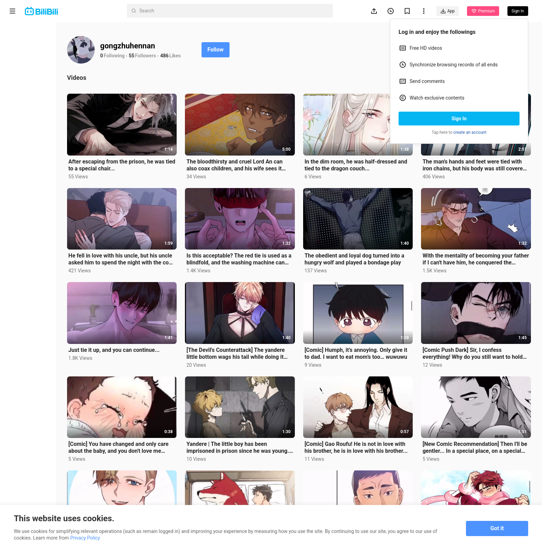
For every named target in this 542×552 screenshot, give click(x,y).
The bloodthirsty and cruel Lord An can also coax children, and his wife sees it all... (263, 160)
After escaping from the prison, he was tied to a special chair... (154, 159)
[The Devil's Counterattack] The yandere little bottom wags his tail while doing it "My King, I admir (257, 337)
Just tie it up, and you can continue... (152, 333)
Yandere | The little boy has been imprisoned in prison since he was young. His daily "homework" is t (257, 426)
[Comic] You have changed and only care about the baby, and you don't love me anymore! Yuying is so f (154, 426)
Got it (497, 528)
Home (24, 30)
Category (27, 97)
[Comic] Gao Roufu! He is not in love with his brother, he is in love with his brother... (369, 426)
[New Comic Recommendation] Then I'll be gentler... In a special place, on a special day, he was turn (480, 426)
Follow (253, 49)
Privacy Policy (63, 474)
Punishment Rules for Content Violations (40, 495)
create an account (470, 132)
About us (18, 465)
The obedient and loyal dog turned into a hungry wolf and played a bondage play (371, 248)
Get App (67, 465)
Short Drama (32, 63)
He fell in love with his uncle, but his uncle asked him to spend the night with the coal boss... (150, 248)
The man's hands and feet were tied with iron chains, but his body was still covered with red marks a (479, 160)
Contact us (43, 465)
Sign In (459, 118)
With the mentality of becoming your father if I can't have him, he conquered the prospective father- (480, 248)
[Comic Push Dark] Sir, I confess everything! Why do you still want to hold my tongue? (476, 337)
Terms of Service (26, 474)
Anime (24, 47)
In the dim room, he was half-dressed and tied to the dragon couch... (369, 159)
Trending (27, 80)
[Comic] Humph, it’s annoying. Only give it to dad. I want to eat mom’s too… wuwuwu (372, 337)
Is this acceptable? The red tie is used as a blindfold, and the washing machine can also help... (261, 248)
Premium (483, 11)
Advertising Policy (27, 483)
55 (169, 55)
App (447, 11)
